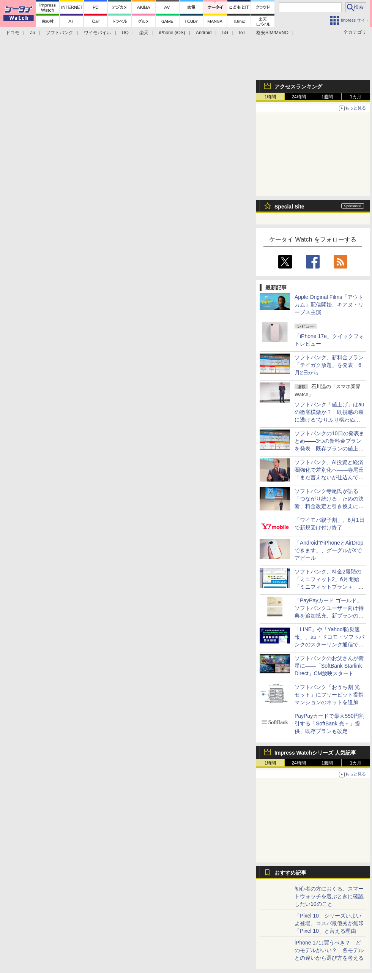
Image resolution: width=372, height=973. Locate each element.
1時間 (270, 97)
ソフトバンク (59, 32)
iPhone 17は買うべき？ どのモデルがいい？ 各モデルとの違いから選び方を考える (329, 950)
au (32, 32)
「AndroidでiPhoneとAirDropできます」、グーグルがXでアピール (329, 550)
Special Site (289, 207)
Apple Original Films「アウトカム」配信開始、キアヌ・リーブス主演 (329, 304)
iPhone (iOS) (172, 32)
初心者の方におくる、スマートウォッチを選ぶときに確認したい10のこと (329, 896)
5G (225, 32)
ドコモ (12, 32)
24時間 (299, 97)
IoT (242, 32)
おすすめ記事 (290, 873)
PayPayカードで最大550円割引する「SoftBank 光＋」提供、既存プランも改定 (329, 723)
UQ (125, 32)
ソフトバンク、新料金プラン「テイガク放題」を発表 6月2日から (329, 365)
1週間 (327, 97)
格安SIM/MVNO (272, 32)
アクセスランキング (298, 87)
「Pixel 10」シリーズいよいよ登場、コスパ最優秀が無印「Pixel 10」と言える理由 (329, 923)
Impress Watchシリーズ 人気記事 (315, 753)
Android (203, 32)
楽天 (143, 32)
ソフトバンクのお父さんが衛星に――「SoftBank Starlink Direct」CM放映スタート (329, 665)
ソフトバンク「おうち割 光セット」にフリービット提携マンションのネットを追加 (329, 694)
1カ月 (356, 97)
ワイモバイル (97, 32)
